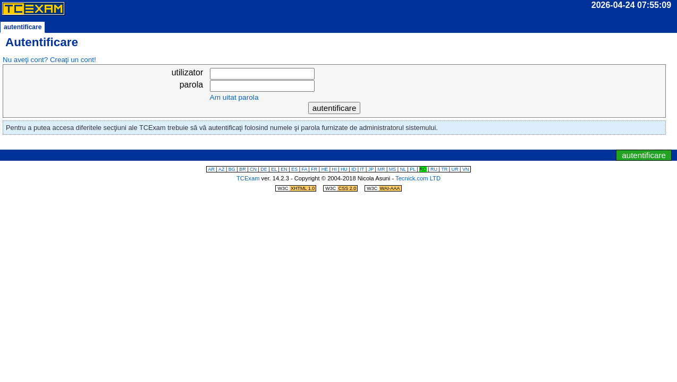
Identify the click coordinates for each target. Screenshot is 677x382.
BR (242, 169)
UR (455, 169)
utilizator (188, 72)
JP (371, 169)
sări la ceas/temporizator (320, 143)
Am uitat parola (234, 97)
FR (314, 169)
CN (253, 169)
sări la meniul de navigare (356, 143)
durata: (495, 5)
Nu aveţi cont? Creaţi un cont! (49, 60)
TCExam (248, 178)
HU (344, 169)
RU (433, 169)
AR (211, 169)
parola (191, 84)
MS (392, 169)
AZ (221, 169)
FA (304, 169)
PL (413, 169)
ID (353, 169)
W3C (296, 188)
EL (274, 169)
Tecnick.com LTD (418, 178)
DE (263, 169)
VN (465, 169)
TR (444, 169)
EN (284, 169)
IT (362, 169)
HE (324, 169)
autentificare (644, 155)
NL (403, 169)
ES (294, 169)
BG (232, 169)
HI (334, 169)
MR (381, 169)
